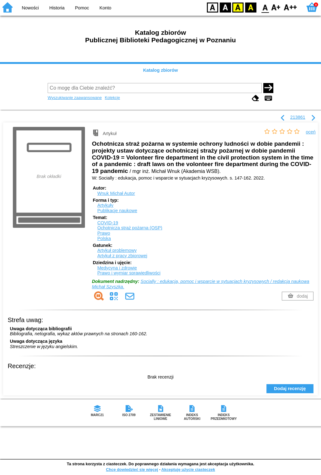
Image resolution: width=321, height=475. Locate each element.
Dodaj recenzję (290, 388)
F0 (265, 7)
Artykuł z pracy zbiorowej (122, 255)
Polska (104, 238)
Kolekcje (112, 97)
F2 (290, 7)
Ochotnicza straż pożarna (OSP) (129, 227)
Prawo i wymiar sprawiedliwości (128, 272)
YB (237, 7)
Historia (57, 7)
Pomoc (82, 7)
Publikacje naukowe (117, 210)
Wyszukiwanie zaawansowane (75, 97)
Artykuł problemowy (117, 250)
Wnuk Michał (116, 193)
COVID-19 (107, 222)
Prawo (103, 233)
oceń (311, 131)
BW (225, 7)
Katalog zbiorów (160, 70)
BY (250, 7)
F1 (276, 7)
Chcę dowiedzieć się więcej (132, 469)
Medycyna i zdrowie (117, 267)
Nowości (30, 7)
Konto (105, 7)
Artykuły (105, 205)
